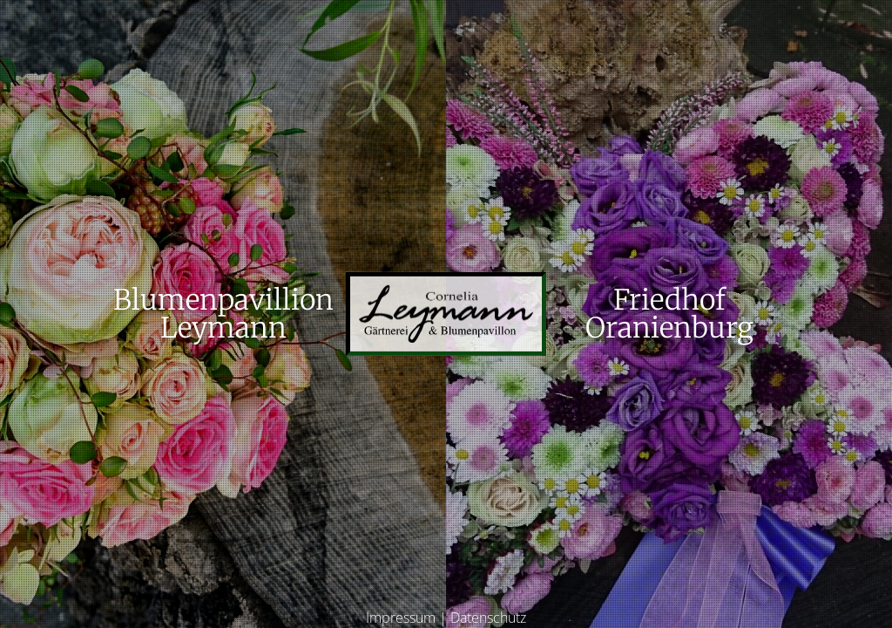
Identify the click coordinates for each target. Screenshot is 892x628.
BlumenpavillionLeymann (223, 314)
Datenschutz (488, 617)
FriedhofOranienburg (669, 314)
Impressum (401, 617)
